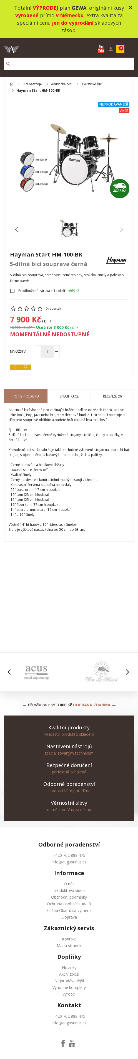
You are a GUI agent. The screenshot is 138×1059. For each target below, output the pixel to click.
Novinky (69, 967)
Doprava (69, 917)
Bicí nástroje (32, 84)
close (130, 7)
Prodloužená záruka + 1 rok (40, 290)
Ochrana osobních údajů (69, 903)
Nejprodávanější (69, 980)
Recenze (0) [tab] (112, 396)
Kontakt (69, 939)
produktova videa (69, 890)
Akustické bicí (61, 84)
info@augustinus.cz (69, 862)
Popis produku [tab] (26, 396)
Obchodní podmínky (69, 897)
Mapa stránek (69, 945)
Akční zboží (69, 974)
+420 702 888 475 (69, 855)
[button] (10, 672)
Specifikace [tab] (69, 396)
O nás (69, 883)
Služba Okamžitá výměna (69, 910)
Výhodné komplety (69, 987)
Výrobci (69, 994)
